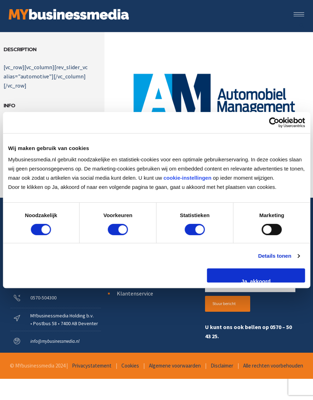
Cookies (130, 365)
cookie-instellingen (187, 178)
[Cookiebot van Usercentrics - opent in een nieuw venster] (274, 122)
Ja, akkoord (256, 280)
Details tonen (274, 256)
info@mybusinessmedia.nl (54, 341)
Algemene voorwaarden (175, 365)
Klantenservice (135, 293)
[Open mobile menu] (301, 14)
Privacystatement (92, 365)
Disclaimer (222, 365)
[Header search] (301, 24)
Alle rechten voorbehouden (273, 365)
